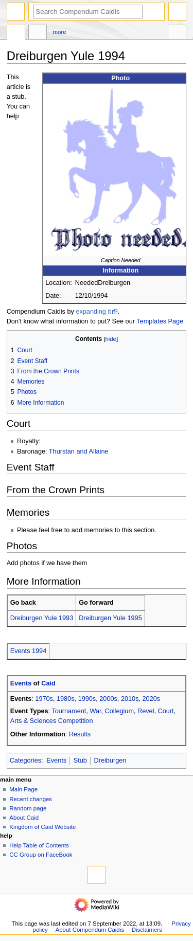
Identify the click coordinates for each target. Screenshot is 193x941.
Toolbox (177, 33)
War (95, 711)
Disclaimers (147, 930)
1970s (44, 698)
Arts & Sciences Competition (51, 721)
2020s (152, 698)
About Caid (24, 818)
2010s (130, 698)
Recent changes (30, 799)
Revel (145, 711)
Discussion (37, 33)
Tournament (68, 711)
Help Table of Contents (39, 845)
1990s (87, 698)
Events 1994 (28, 651)
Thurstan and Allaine (79, 451)
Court (166, 711)
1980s (66, 698)
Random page (27, 808)
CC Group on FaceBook (40, 855)
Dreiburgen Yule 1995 (110, 618)
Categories (25, 760)
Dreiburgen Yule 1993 (42, 618)
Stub (80, 760)
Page (16, 33)
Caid (48, 683)
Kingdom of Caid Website (42, 827)
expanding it (93, 311)
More (59, 32)
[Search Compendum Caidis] (88, 12)
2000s (108, 698)
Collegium (119, 711)
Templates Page (159, 321)
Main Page (23, 789)
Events (21, 683)
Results (80, 734)
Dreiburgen (110, 760)
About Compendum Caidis (90, 930)
